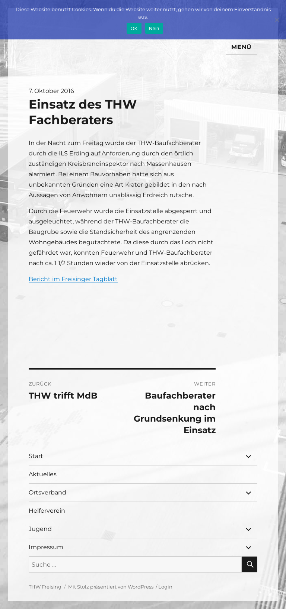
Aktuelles (43, 474)
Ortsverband (47, 492)
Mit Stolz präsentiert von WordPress (110, 587)
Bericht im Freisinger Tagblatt (73, 279)
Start (36, 456)
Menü (241, 47)
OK (133, 28)
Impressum (46, 547)
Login (165, 587)
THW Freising (45, 587)
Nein (154, 28)
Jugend (40, 528)
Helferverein (47, 510)
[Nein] (276, 19)
